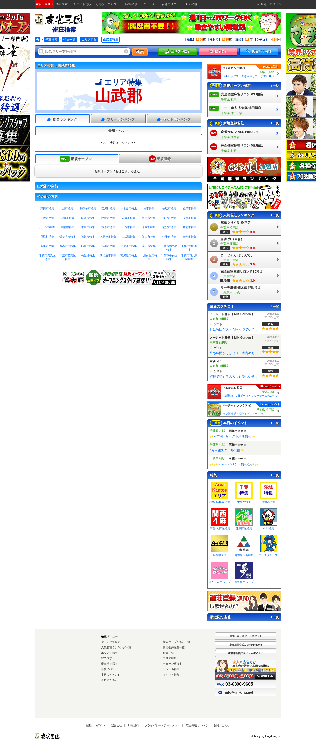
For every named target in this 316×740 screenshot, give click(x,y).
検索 (140, 52)
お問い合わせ (222, 725)
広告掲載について (197, 725)
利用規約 (133, 725)
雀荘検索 (51, 39)
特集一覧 (69, 39)
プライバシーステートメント (162, 725)
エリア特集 (89, 39)
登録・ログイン (95, 725)
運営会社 (116, 725)
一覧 (274, 85)
